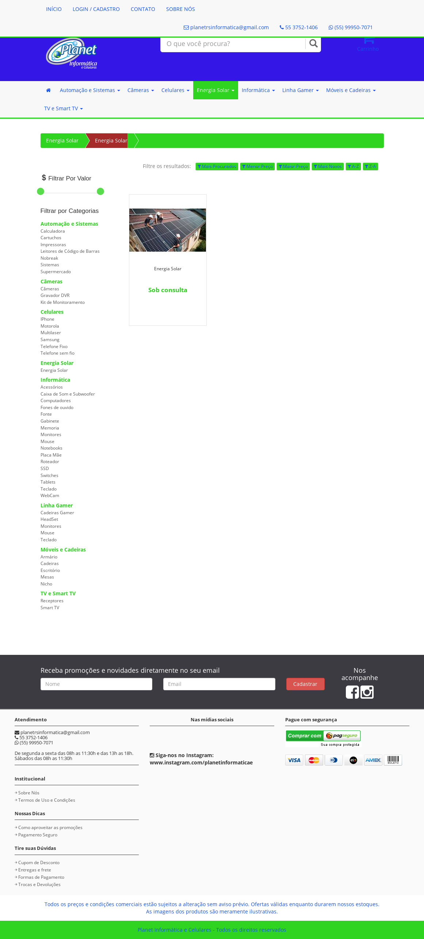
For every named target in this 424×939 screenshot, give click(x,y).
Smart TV (50, 607)
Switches (49, 475)
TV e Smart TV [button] (63, 108)
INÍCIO (54, 8)
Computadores (56, 400)
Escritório (50, 570)
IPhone (47, 319)
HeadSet (49, 519)
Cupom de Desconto (39, 862)
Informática (55, 379)
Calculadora (53, 231)
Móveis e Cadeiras (63, 549)
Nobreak (49, 258)
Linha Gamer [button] (300, 90)
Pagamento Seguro (37, 835)
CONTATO (143, 8)
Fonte (46, 414)
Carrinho (368, 41)
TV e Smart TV (58, 593)
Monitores (51, 434)
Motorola (50, 326)
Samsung (50, 339)
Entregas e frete (34, 870)
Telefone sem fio (58, 353)
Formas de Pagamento (41, 877)
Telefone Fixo (54, 346)
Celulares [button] (175, 90)
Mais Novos (328, 166)
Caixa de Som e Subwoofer (68, 394)
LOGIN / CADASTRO (96, 8)
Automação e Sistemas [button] (90, 90)
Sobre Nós (28, 793)
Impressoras (53, 244)
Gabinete (50, 421)
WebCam (50, 495)
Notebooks (51, 448)
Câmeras (51, 281)
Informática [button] (258, 90)
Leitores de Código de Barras (70, 251)
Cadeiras (50, 563)
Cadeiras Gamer (57, 512)
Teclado (49, 489)
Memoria (50, 428)
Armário (49, 557)
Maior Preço (293, 166)
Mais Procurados (217, 166)
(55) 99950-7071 (351, 27)
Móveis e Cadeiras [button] (351, 90)
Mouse (47, 441)
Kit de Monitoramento (63, 302)
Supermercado (56, 271)
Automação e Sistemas (69, 223)
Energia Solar (62, 140)
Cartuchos (51, 237)
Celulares (52, 311)
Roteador (50, 461)
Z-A (370, 166)
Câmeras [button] (140, 90)
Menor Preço (257, 166)
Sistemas (50, 265)
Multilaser (51, 332)
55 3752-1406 (299, 27)
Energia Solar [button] (215, 90)
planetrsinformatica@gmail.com (226, 27)
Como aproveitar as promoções (50, 827)
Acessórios (52, 387)
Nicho (46, 584)
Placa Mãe (51, 455)
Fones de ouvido (57, 407)
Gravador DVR (55, 295)
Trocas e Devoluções (39, 884)
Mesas (47, 577)
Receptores (52, 601)
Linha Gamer (57, 505)
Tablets (48, 482)
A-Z (353, 166)
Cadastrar (305, 683)
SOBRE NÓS (180, 8)
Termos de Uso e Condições (46, 800)
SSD (45, 468)
